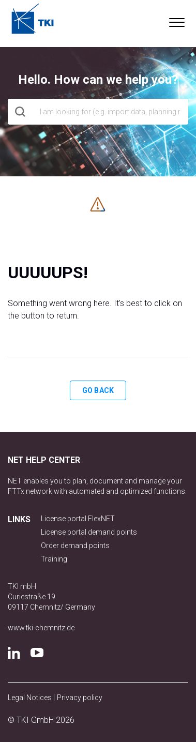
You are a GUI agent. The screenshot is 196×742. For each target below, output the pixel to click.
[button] (176, 20)
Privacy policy (79, 697)
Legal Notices (30, 697)
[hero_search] (98, 112)
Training (54, 559)
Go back (98, 390)
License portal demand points (89, 532)
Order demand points (75, 545)
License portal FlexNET (78, 518)
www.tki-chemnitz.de (41, 628)
